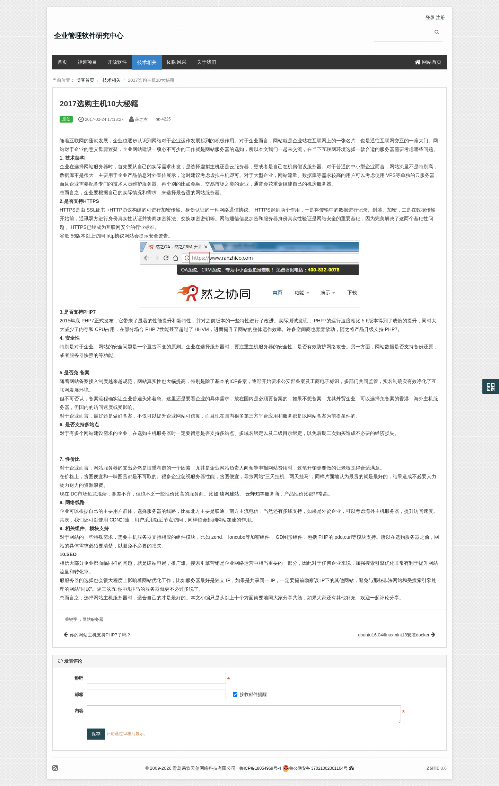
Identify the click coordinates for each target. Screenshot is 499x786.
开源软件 (117, 62)
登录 (430, 17)
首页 (62, 62)
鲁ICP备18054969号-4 (260, 768)
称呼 (79, 678)
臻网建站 (229, 494)
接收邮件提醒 (250, 694)
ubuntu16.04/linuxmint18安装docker (396, 634)
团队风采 (176, 62)
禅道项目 (87, 62)
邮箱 (79, 694)
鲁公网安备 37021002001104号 (315, 768)
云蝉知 (252, 494)
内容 (79, 710)
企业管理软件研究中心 (88, 35)
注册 (440, 17)
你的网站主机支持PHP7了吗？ (97, 634)
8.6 (437, 769)
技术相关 (147, 62)
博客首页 (85, 80)
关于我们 (206, 62)
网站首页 (428, 62)
